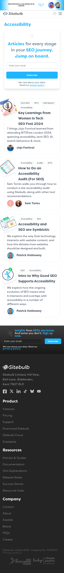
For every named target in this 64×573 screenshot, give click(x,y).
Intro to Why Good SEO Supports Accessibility (37, 279)
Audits (40, 163)
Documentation (14, 464)
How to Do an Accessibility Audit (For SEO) (31, 174)
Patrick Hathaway (29, 255)
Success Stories (13, 484)
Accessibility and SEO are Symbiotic (33, 227)
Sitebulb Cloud (13, 435)
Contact (8, 507)
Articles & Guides (14, 458)
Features (9, 409)
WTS (36, 103)
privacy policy (37, 85)
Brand (7, 526)
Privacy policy (12, 553)
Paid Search (48, 103)
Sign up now (41, 5)
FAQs (6, 533)
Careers (8, 539)
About (7, 513)
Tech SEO (25, 103)
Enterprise (9, 441)
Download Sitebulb (16, 428)
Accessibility (26, 108)
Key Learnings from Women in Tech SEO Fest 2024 (34, 119)
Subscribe (32, 75)
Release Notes (12, 477)
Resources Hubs (13, 490)
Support (8, 422)
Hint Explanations (15, 471)
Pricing (7, 415)
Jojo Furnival (25, 148)
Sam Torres (32, 203)
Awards (8, 520)
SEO (39, 219)
